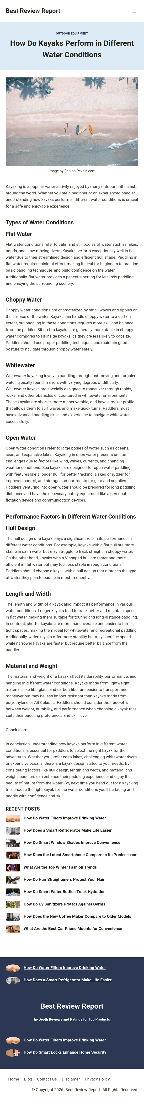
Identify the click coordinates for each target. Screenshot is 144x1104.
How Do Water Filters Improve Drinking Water (65, 818)
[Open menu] (133, 11)
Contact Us (47, 1079)
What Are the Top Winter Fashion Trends (60, 867)
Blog (28, 1079)
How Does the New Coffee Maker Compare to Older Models (77, 916)
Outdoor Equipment (72, 33)
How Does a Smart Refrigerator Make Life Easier (68, 830)
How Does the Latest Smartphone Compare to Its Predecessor (80, 854)
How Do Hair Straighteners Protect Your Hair (64, 879)
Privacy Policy (97, 1079)
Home (13, 1079)
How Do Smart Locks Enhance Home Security (65, 1052)
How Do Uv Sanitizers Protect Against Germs (64, 904)
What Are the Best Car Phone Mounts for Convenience (73, 928)
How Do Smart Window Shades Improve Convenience (72, 842)
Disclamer (71, 1079)
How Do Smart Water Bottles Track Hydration (65, 891)
